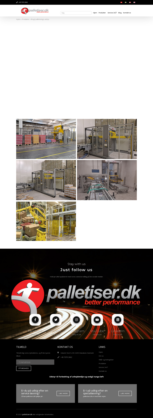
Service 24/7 (112, 13)
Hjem (95, 13)
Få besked (24, 368)
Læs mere (63, 393)
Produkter (102, 13)
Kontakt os (127, 13)
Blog (119, 13)
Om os (101, 356)
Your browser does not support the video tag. (76, 67)
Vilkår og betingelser (106, 360)
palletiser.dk (26, 414)
